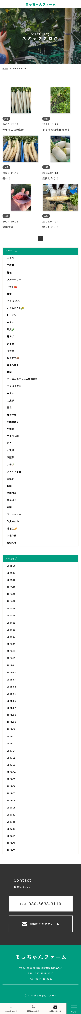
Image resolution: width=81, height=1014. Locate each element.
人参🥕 (10, 464)
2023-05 (11, 622)
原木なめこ (13, 421)
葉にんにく (13, 365)
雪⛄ (9, 407)
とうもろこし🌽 (15, 308)
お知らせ (11, 542)
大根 (9, 293)
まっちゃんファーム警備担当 (22, 379)
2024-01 (11, 665)
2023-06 (11, 629)
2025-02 (11, 757)
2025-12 (11, 828)
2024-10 (11, 729)
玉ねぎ (10, 478)
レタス (10, 322)
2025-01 (11, 750)
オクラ (10, 258)
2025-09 (11, 807)
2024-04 (11, 686)
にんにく (11, 500)
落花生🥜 (12, 528)
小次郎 (10, 450)
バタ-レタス (13, 300)
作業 (9, 372)
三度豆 (10, 265)
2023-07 (11, 636)
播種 (9, 272)
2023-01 (11, 594)
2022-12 (11, 587)
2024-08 (11, 715)
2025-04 (11, 772)
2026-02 (11, 843)
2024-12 (11, 743)
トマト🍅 (12, 286)
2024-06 (11, 700)
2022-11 (11, 579)
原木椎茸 (11, 493)
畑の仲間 (11, 414)
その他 (10, 350)
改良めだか (13, 521)
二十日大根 (13, 436)
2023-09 (11, 644)
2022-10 (11, 572)
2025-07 (11, 793)
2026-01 (11, 836)
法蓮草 (10, 457)
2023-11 (11, 651)
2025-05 (11, 779)
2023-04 (11, 615)
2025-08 (11, 800)
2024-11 (11, 736)
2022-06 (11, 565)
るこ (9, 443)
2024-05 (11, 693)
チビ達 (10, 343)
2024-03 (11, 679)
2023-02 (11, 601)
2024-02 (11, 672)
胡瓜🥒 (10, 329)
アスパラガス (14, 386)
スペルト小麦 (14, 471)
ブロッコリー (14, 514)
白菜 (9, 507)
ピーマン (11, 315)
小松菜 (10, 428)
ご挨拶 (10, 400)
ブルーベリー (14, 279)
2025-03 (11, 764)
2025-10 (11, 814)
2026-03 (11, 850)
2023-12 (11, 658)
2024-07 (11, 707)
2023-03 (11, 608)
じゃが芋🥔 (13, 357)
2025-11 (11, 821)
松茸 (9, 485)
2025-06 (11, 786)
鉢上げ (10, 336)
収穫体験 (11, 535)
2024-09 (11, 722)
